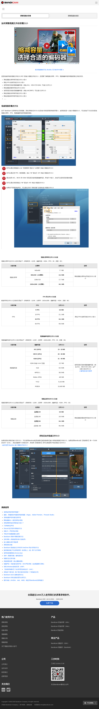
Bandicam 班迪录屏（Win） (60, 622)
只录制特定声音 (9, 525)
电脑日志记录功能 (9, 558)
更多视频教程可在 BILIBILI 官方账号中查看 (49, 70)
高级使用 (5, 507)
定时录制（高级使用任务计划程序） (15, 539)
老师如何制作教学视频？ (11, 512)
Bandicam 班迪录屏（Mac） (60, 626)
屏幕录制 (5, 622)
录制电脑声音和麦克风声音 (12, 517)
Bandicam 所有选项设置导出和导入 (15, 577)
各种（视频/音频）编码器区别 (13, 555)
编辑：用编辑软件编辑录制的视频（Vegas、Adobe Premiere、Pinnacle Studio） (29, 515)
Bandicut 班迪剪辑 (57, 630)
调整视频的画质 (73, 16)
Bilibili (3, 690)
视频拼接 (5, 642)
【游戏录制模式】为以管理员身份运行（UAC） (19, 569)
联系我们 (5, 672)
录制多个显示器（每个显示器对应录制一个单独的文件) (21, 572)
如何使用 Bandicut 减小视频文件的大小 (14, 445)
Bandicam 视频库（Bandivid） (61, 647)
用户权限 (22, 705)
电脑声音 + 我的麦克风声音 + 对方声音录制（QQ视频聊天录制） (24, 564)
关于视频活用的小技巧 (9, 646)
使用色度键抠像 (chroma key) (13, 553)
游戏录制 (5, 626)
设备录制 (5, 630)
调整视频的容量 (25, 16)
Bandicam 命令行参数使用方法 (13, 575)
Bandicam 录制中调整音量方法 (13, 536)
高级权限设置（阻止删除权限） (14, 561)
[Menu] (96, 2)
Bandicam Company (21, 701)
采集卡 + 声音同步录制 (11, 531)
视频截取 (5, 634)
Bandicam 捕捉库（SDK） (60, 643)
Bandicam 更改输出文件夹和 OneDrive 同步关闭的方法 (21, 547)
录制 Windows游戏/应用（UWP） (14, 566)
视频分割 (5, 638)
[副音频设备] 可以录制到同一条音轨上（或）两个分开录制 (22, 550)
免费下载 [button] (49, 603)
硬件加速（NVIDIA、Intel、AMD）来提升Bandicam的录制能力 (24, 580)
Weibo (8, 690)
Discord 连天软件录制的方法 (13, 528)
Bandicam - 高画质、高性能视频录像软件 (11, 2)
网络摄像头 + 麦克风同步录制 (13, 520)
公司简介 (5, 664)
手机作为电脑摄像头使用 (11, 534)
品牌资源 (5, 676)
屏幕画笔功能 (8, 545)
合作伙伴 (5, 668)
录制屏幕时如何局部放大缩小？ (14, 523)
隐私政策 (29, 705)
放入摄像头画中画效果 (11, 542)
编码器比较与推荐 (85, 371)
